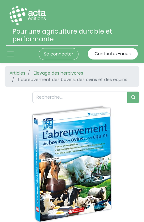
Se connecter (58, 54)
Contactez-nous (113, 54)
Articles (17, 73)
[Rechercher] (133, 97)
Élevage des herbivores (58, 73)
